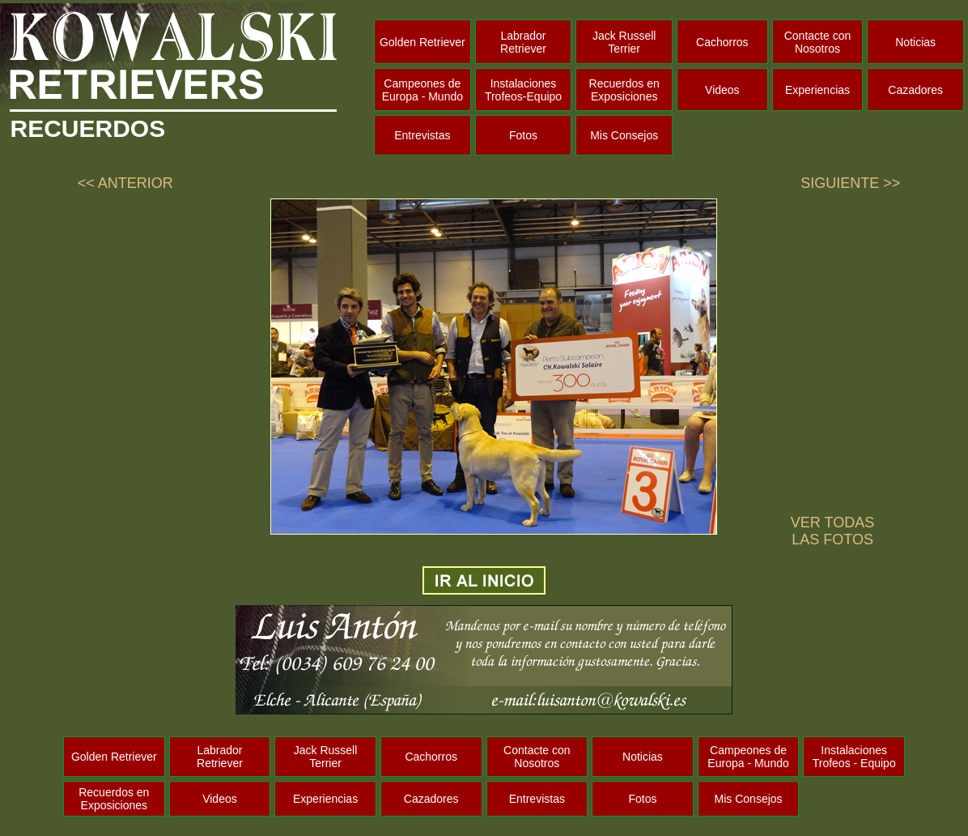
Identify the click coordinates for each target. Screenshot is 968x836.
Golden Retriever (422, 42)
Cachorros (722, 42)
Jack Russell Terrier (624, 42)
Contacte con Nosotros (817, 42)
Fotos (523, 135)
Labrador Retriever (523, 42)
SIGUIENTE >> (850, 183)
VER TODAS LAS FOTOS (832, 531)
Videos (722, 89)
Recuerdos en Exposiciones (624, 90)
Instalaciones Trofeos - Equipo (854, 757)
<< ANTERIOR (125, 183)
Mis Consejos (624, 135)
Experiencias (817, 89)
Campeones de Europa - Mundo (422, 90)
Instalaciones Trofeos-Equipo (523, 90)
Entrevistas (422, 135)
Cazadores (915, 89)
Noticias (915, 42)
